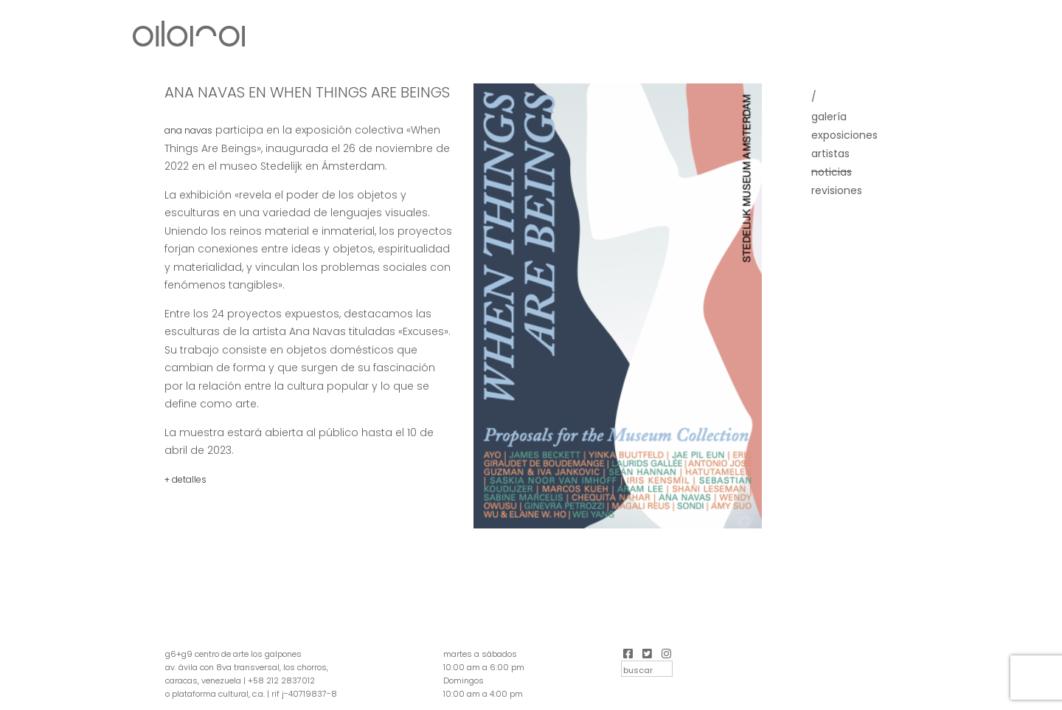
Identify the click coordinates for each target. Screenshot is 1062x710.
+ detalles (185, 479)
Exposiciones (844, 135)
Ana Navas (188, 130)
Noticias (831, 172)
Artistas (830, 153)
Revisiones (836, 190)
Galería (829, 116)
